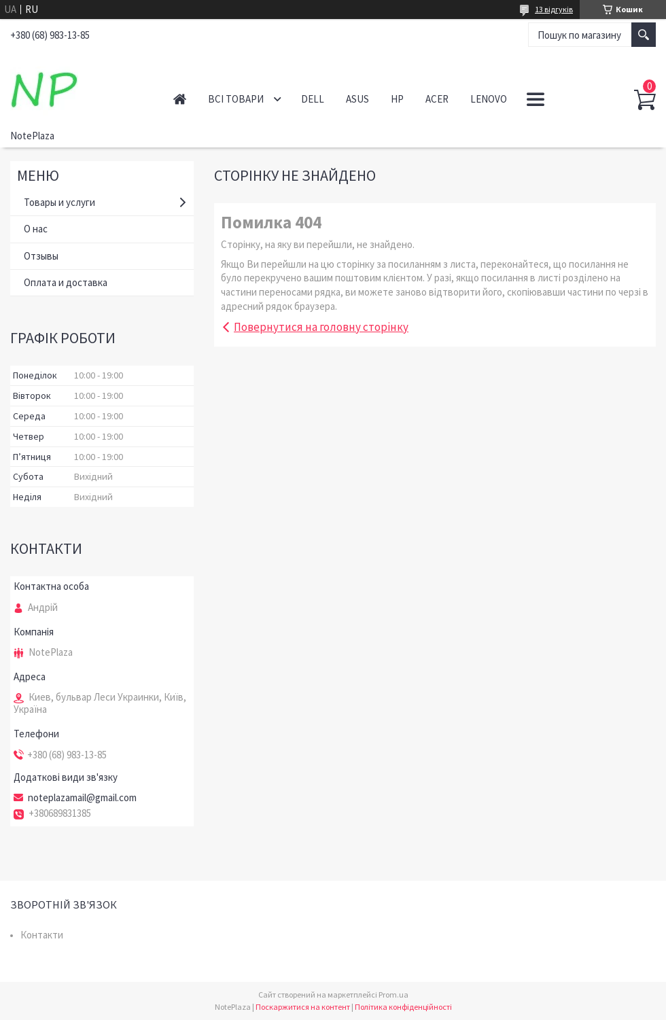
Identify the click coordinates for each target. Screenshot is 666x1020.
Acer (437, 98)
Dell (312, 98)
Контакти (41, 934)
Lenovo (488, 98)
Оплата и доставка (65, 282)
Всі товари (236, 98)
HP (397, 98)
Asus (357, 98)
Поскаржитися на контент (303, 1007)
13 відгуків (554, 9)
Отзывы (41, 255)
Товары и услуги (59, 202)
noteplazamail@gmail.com (82, 798)
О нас (36, 228)
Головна (179, 99)
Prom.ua (393, 994)
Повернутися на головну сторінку (321, 326)
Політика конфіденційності (403, 1007)
